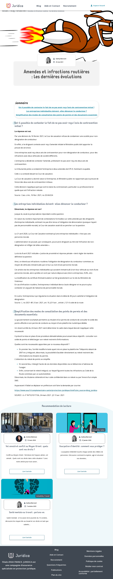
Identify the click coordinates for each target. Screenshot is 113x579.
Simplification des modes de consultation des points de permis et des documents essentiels (56, 115)
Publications (56, 570)
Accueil (5, 11)
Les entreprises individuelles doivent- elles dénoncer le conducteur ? (56, 111)
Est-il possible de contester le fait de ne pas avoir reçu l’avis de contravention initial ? (56, 107)
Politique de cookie (94, 561)
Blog (38, 6)
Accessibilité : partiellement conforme (91, 572)
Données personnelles (94, 556)
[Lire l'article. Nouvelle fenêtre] (26, 471)
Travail (46, 496)
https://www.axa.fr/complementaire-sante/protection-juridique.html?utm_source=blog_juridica (56, 390)
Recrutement (69, 6)
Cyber (102, 430)
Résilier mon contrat (94, 566)
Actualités (21, 11)
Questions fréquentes (56, 565)
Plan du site (56, 575)
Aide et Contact (52, 6)
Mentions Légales (94, 551)
